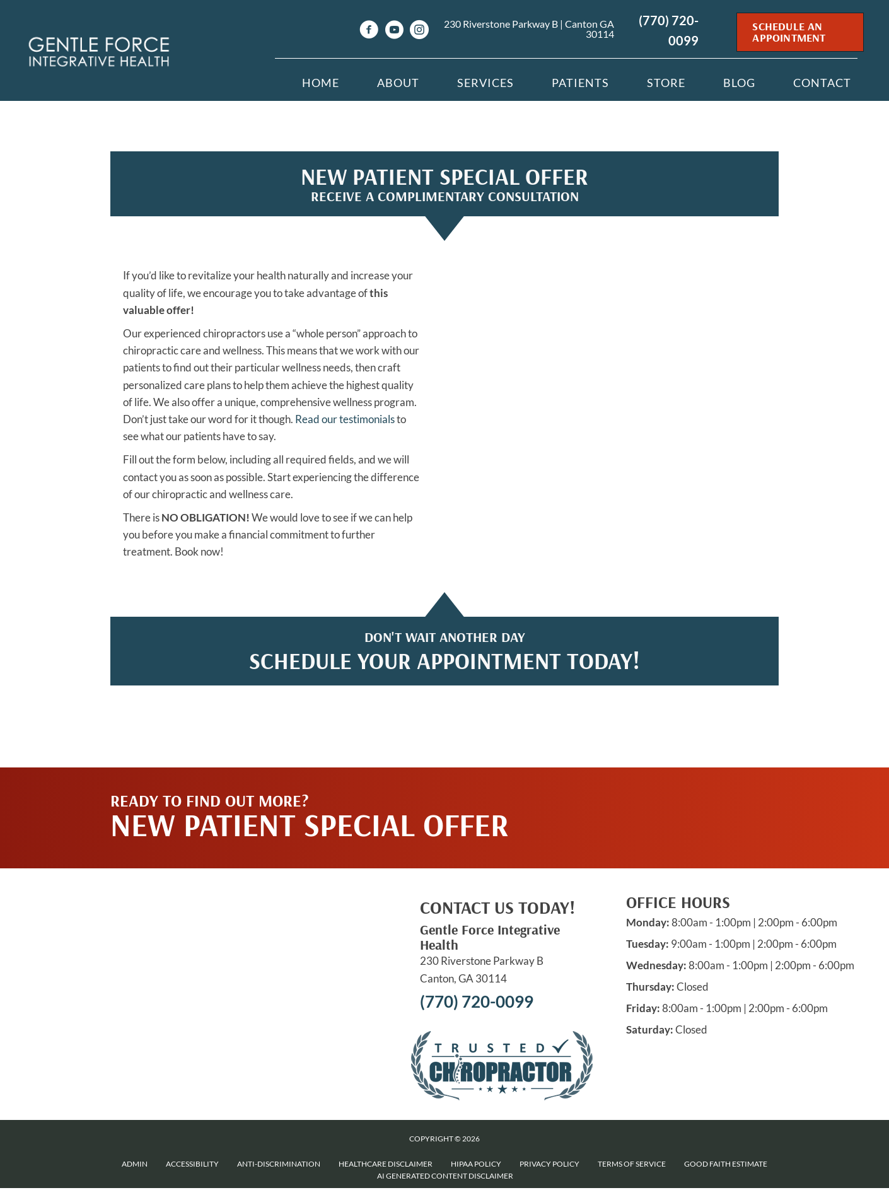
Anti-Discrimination (278, 1164)
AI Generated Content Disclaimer (445, 1175)
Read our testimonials (345, 419)
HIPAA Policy (476, 1164)
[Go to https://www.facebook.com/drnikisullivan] (368, 31)
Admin (135, 1164)
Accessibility (192, 1164)
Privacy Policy (549, 1164)
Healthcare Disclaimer (386, 1164)
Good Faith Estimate (725, 1164)
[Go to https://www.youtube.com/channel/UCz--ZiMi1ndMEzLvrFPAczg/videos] (394, 31)
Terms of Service (632, 1164)
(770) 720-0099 (476, 1001)
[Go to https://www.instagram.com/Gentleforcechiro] (419, 31)
